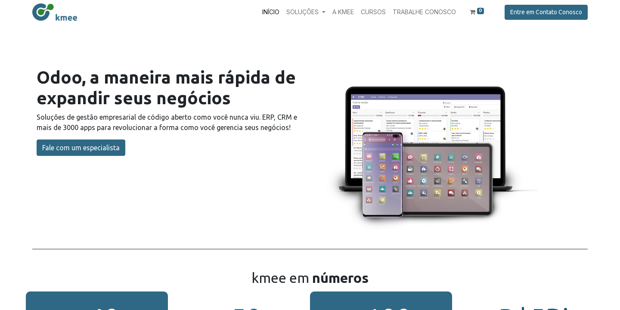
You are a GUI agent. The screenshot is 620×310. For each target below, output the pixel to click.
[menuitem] (271, 12)
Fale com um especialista (81, 148)
